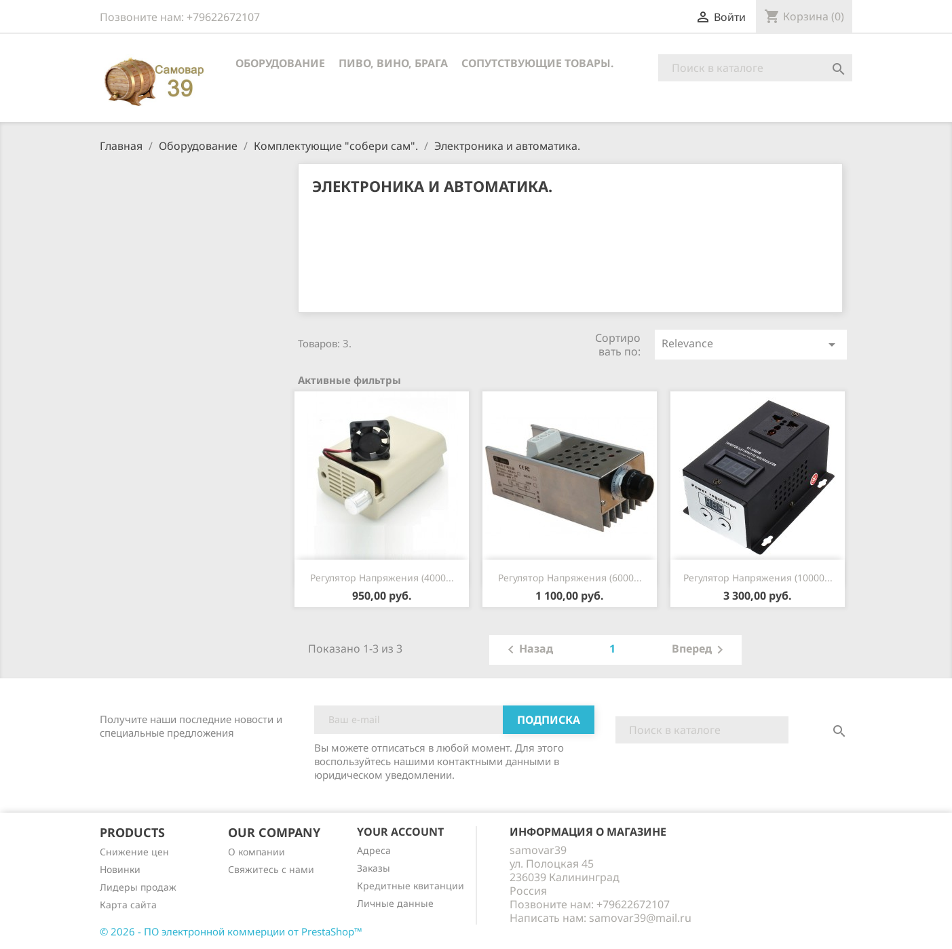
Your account (400, 831)
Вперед (700, 650)
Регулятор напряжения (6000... (570, 577)
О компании (256, 851)
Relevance (750, 344)
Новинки (120, 869)
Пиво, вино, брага (393, 63)
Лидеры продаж (138, 886)
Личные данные (395, 903)
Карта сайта (128, 904)
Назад (528, 650)
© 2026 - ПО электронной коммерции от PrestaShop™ (231, 931)
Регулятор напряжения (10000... (758, 577)
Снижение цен (134, 851)
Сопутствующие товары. (537, 63)
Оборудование (280, 63)
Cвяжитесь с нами (271, 869)
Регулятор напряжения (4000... (382, 577)
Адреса (374, 850)
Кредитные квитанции (410, 885)
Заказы (373, 867)
